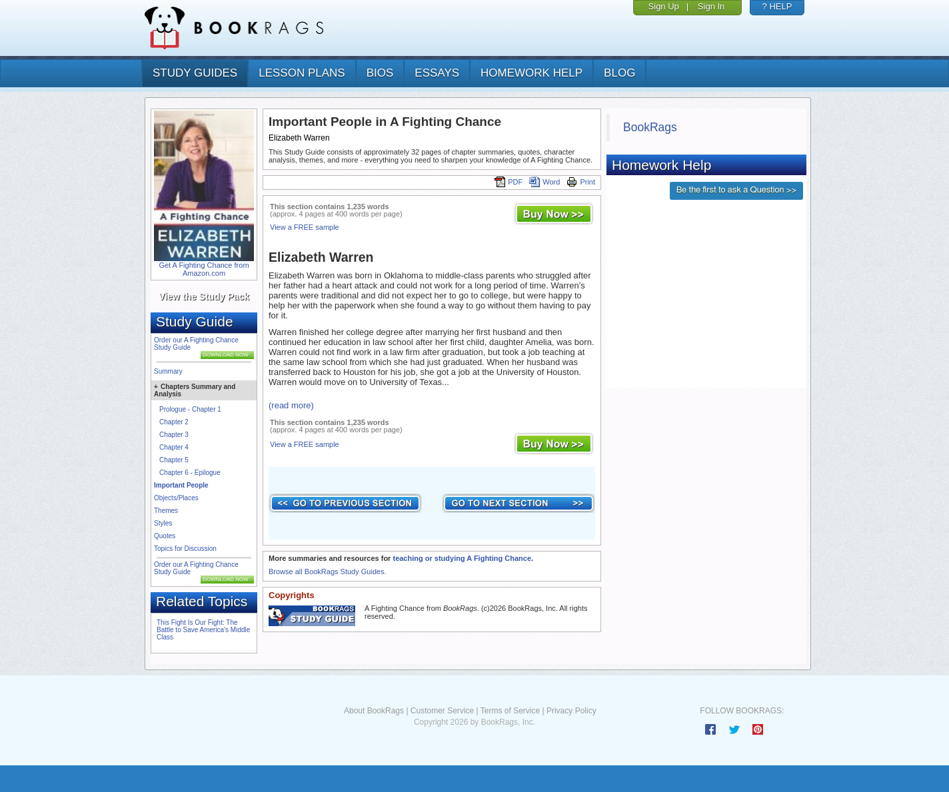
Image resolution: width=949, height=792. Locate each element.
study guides (195, 73)
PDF (508, 182)
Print (580, 182)
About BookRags (374, 710)
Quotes (164, 536)
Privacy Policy (571, 710)
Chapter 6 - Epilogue (190, 472)
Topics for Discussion (185, 548)
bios (380, 73)
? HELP (777, 6)
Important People (181, 485)
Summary (168, 371)
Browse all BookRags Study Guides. (328, 572)
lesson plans (302, 73)
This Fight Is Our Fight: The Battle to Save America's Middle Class (203, 630)
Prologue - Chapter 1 (190, 409)
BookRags (650, 127)
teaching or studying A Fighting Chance (462, 558)
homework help (531, 73)
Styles (163, 523)
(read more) (291, 405)
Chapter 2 (174, 422)
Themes (166, 510)
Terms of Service (510, 710)
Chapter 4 (174, 447)
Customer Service (442, 710)
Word (544, 182)
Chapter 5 (174, 460)
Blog (619, 73)
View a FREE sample (304, 227)
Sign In (711, 6)
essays (437, 73)
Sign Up (663, 6)
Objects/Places (176, 498)
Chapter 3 (174, 434)
